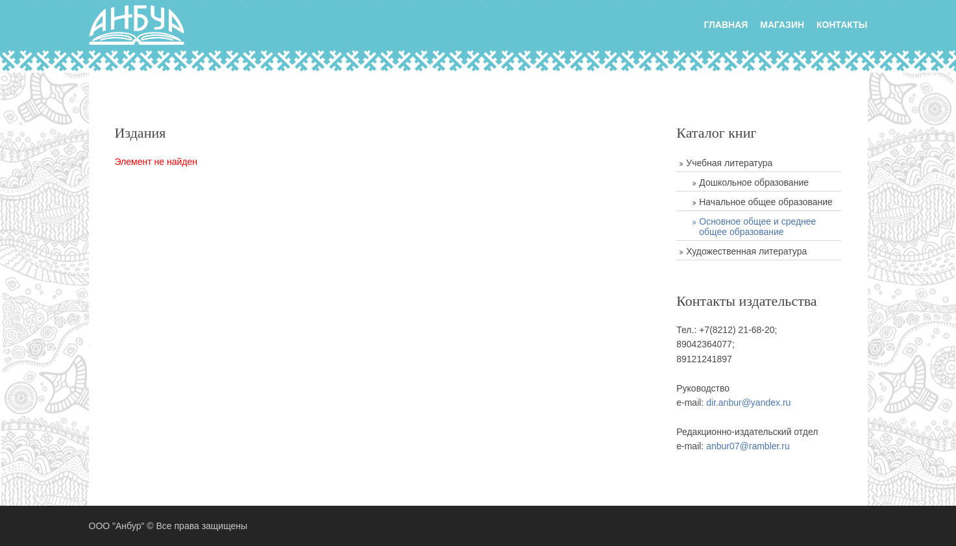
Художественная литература (746, 251)
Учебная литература (729, 163)
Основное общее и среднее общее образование (757, 226)
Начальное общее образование (766, 202)
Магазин (782, 24)
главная (726, 24)
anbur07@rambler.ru (748, 446)
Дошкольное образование (754, 182)
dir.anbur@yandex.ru (748, 402)
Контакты (841, 24)
